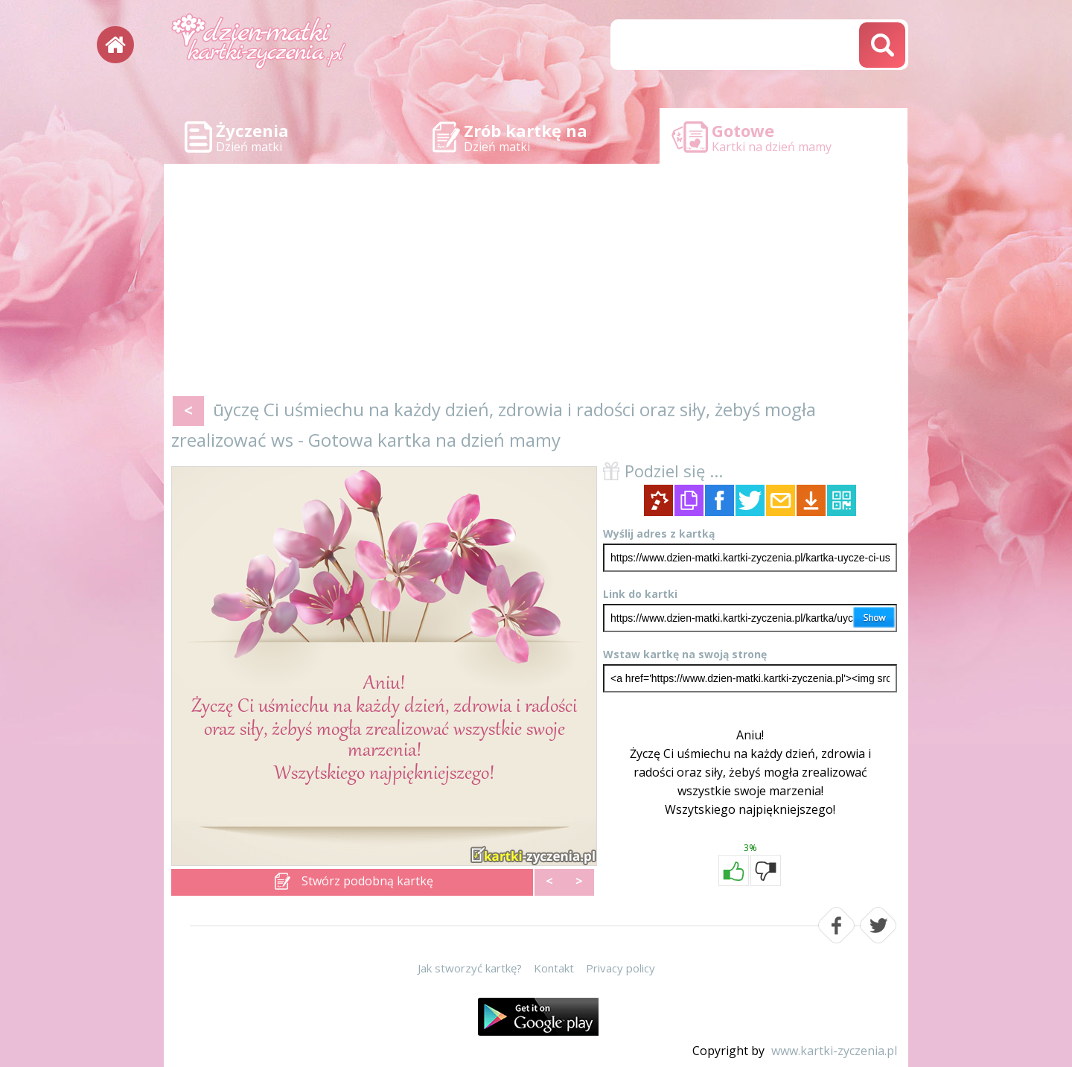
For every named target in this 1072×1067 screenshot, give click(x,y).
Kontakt (554, 968)
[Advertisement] (536, 283)
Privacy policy (620, 968)
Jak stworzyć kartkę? (470, 968)
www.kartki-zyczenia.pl (834, 1050)
